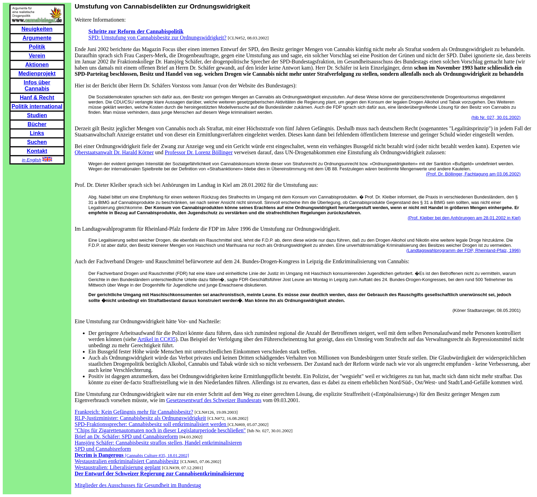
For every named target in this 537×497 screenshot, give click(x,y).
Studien (37, 115)
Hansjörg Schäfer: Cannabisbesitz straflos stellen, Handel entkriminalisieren (158, 443)
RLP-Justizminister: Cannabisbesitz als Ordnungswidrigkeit (140, 418)
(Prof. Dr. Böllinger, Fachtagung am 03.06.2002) (473, 174)
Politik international (37, 106)
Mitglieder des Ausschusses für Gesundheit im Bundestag (138, 485)
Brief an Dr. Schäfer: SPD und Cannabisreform (126, 436)
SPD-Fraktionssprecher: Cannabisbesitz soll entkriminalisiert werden (151, 424)
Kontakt (37, 151)
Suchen (37, 142)
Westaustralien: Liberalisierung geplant (118, 467)
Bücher (36, 124)
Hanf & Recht (37, 97)
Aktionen (37, 65)
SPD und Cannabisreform (103, 449)
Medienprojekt (36, 73)
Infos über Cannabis (37, 86)
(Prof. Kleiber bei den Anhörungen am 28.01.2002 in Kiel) (464, 217)
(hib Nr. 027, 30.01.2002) (496, 117)
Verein (37, 56)
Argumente (37, 38)
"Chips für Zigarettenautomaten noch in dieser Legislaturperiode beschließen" (160, 430)
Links (37, 133)
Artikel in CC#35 (157, 339)
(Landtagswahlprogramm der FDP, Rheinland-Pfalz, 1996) (463, 250)
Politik (37, 47)
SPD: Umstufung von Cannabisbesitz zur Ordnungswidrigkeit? (157, 37)
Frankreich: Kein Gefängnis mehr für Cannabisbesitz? (134, 412)
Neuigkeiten (37, 29)
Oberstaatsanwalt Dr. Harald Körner (114, 152)
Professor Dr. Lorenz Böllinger (199, 152)
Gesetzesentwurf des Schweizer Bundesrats (213, 400)
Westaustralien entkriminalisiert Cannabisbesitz (127, 461)
